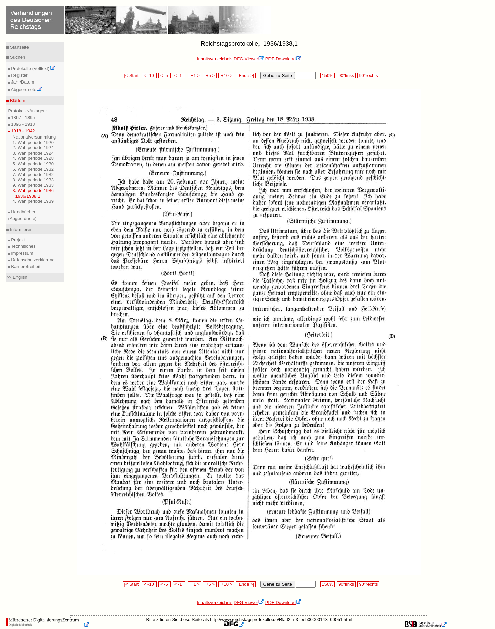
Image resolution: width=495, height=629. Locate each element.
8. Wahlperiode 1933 (33, 180)
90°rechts (368, 75)
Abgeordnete (26, 89)
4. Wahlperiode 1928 (33, 158)
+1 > (194, 75)
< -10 (149, 75)
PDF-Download (283, 59)
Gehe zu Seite (277, 75)
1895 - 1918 (22, 124)
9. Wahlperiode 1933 (33, 185)
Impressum (21, 253)
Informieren (20, 229)
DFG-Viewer (249, 59)
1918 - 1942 (22, 130)
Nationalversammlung (34, 137)
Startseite (19, 47)
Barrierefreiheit (25, 266)
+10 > (226, 75)
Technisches (23, 246)
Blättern (17, 100)
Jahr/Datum (22, 82)
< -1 (179, 75)
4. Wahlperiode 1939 (33, 201)
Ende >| (245, 75)
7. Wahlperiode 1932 (33, 174)
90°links (346, 75)
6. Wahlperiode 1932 (33, 169)
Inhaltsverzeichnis (214, 59)
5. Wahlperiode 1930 (33, 163)
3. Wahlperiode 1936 (33, 190)
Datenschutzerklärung (32, 259)
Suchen (17, 57)
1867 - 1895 (22, 117)
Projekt (17, 239)
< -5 (164, 75)
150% (327, 75)
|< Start (131, 75)
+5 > (210, 75)
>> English (16, 277)
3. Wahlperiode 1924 (33, 153)
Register (19, 75)
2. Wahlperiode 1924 (33, 147)
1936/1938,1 (27, 196)
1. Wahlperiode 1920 (33, 142)
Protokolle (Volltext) (33, 68)
